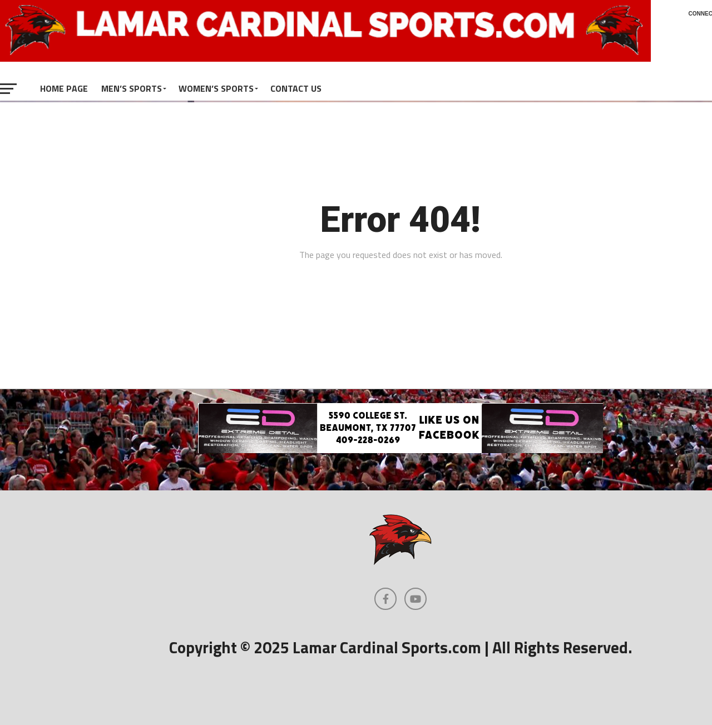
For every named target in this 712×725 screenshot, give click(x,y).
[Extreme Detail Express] (400, 449)
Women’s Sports (216, 88)
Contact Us (296, 88)
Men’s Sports (131, 88)
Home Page (64, 88)
